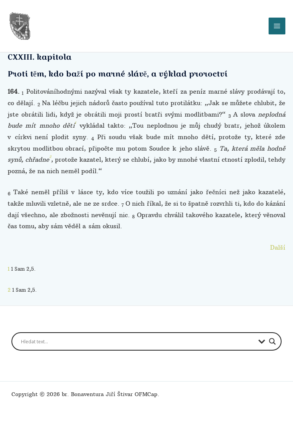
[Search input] (137, 338)
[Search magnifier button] (272, 338)
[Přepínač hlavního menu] (277, 24)
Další (277, 244)
